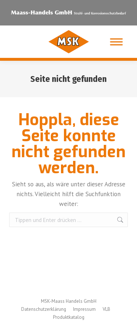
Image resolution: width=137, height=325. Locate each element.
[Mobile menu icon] (116, 42)
